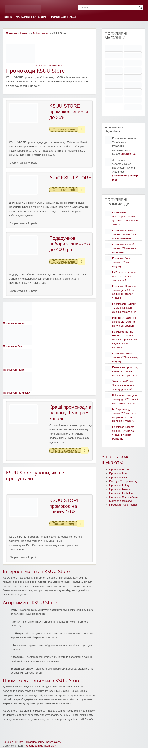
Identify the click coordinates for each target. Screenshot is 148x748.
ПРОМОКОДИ (58, 17)
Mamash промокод (120, 500)
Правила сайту (35, 741)
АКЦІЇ (72, 17)
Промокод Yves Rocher (123, 504)
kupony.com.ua (34, 745)
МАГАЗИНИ (23, 17)
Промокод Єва (118, 477)
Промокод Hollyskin (121, 493)
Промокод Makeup (120, 489)
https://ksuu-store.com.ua (49, 65)
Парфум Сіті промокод (123, 481)
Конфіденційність (13, 741)
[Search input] (109, 7)
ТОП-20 (7, 17)
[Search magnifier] (140, 7)
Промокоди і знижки (18, 33)
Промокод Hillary (119, 485)
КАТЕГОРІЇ (39, 17)
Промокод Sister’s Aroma (124, 497)
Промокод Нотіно (119, 469)
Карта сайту (53, 741)
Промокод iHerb (118, 473)
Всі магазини (41, 33)
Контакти (50, 745)
